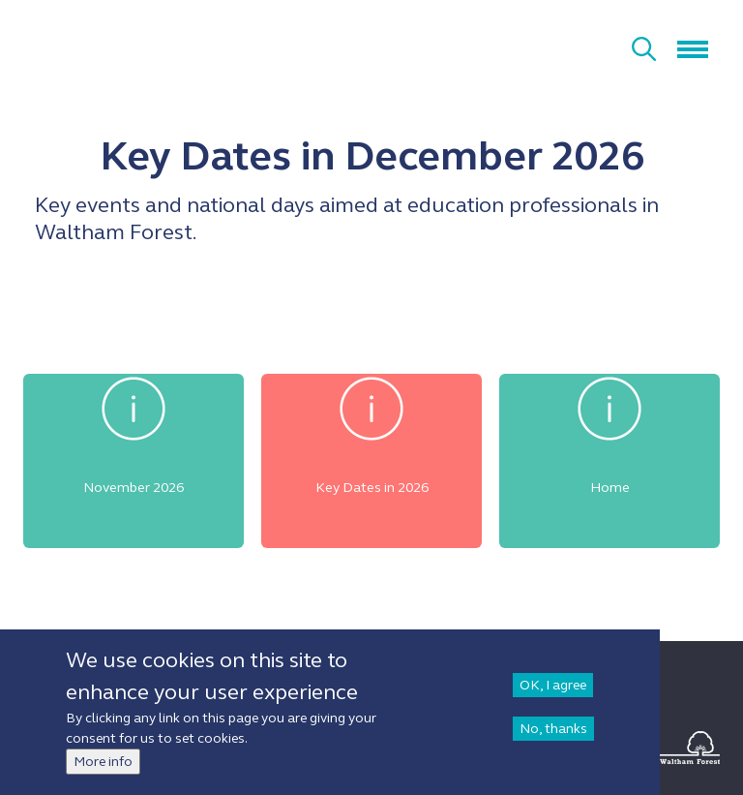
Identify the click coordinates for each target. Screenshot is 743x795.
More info (103, 761)
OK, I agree (553, 685)
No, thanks (553, 728)
